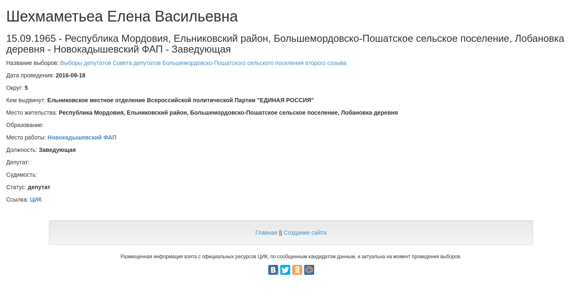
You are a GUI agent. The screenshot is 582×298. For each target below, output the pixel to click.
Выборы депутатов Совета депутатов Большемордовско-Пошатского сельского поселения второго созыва (203, 63)
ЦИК (36, 199)
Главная (266, 232)
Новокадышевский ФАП (82, 137)
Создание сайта (305, 232)
